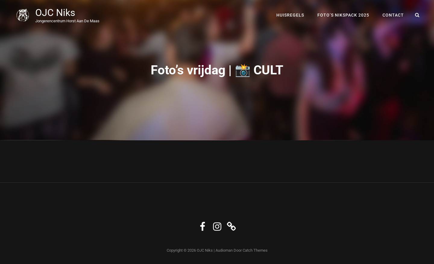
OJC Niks (55, 12)
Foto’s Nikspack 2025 (343, 15)
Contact (393, 15)
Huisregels (290, 15)
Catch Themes (255, 250)
